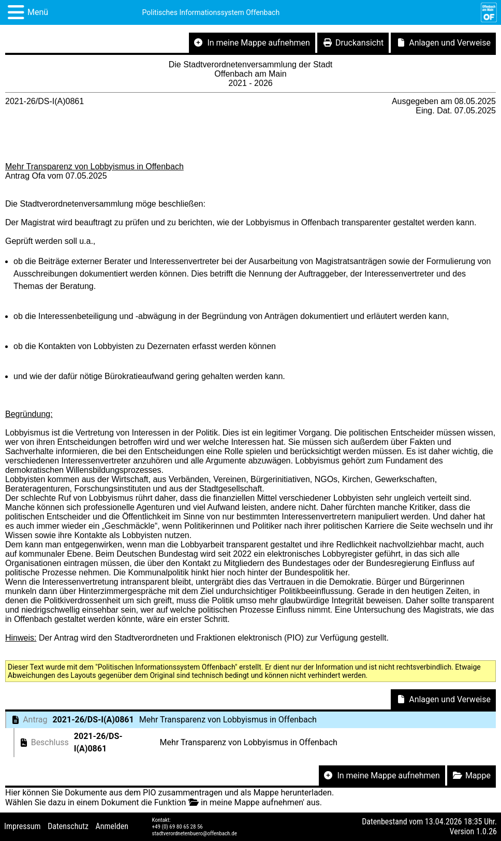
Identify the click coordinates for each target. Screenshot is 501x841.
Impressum (22, 826)
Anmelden (112, 826)
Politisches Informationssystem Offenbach (211, 12)
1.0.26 (486, 831)
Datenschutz (68, 826)
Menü (37, 12)
